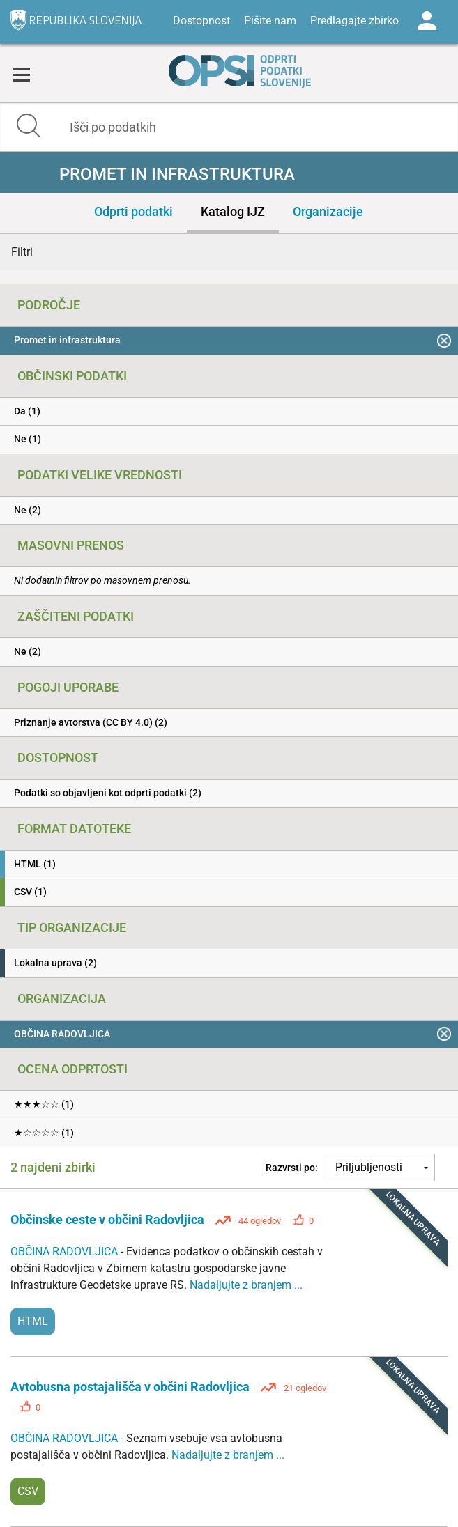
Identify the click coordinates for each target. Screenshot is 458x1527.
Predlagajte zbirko (354, 20)
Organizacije (328, 211)
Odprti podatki (133, 211)
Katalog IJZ (233, 211)
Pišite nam (270, 20)
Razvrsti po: (292, 1167)
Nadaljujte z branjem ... (246, 1285)
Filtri (22, 251)
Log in (427, 21)
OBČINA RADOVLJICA (65, 1251)
